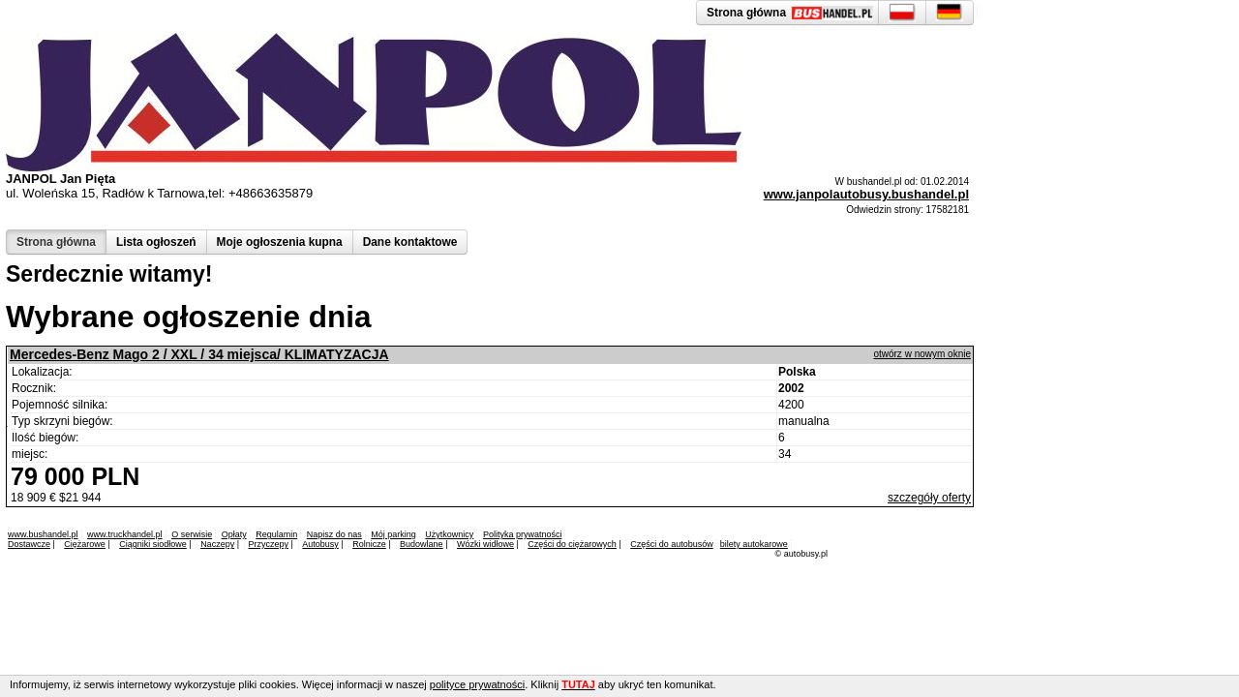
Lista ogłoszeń (156, 242)
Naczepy (217, 544)
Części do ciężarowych (572, 544)
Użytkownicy (449, 534)
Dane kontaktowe (410, 242)
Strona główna (56, 242)
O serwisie (191, 534)
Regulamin (276, 534)
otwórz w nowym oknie (922, 353)
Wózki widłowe (485, 544)
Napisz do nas (334, 534)
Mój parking (393, 534)
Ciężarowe (85, 544)
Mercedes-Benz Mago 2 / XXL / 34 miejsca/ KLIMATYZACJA (199, 354)
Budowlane (421, 544)
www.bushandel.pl (43, 534)
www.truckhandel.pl (125, 534)
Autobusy (320, 544)
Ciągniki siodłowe (153, 544)
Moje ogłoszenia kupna (280, 242)
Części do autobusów (671, 544)
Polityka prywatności (522, 534)
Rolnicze (369, 544)
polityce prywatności (477, 684)
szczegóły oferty (929, 497)
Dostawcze (29, 544)
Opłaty (234, 534)
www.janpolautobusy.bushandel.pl (866, 194)
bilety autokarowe (754, 544)
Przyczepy (268, 544)
